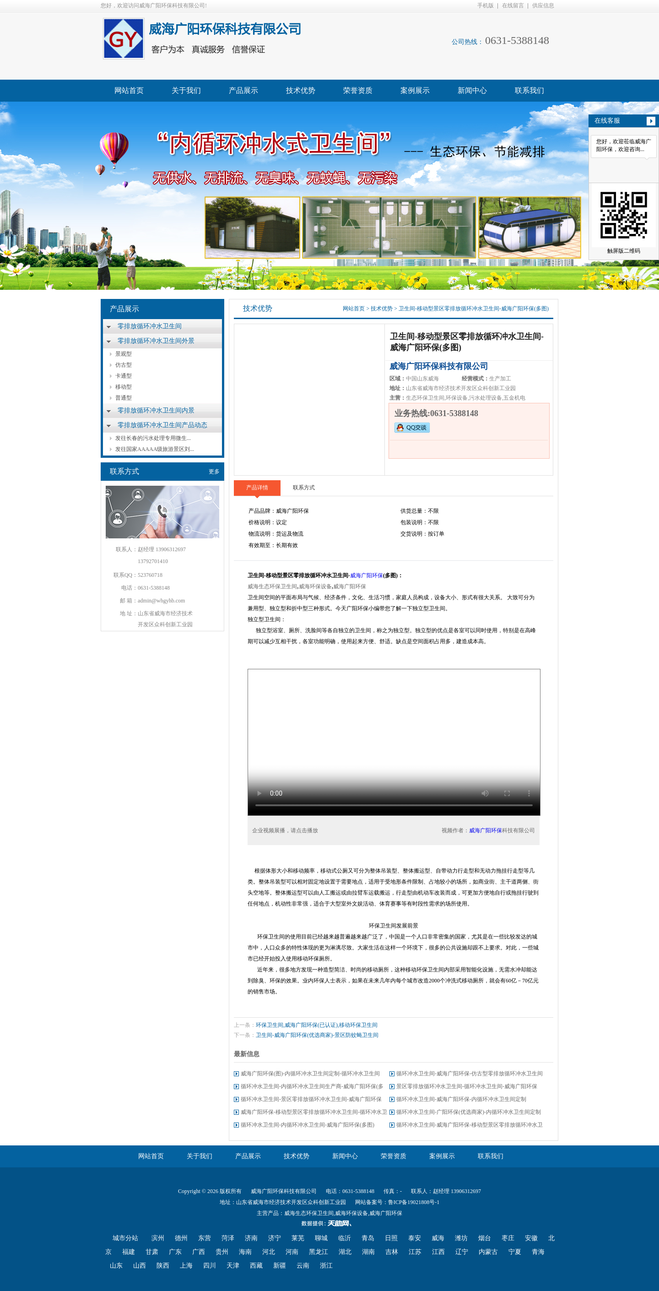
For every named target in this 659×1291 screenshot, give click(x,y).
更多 (214, 471)
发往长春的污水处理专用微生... (153, 438)
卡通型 (123, 376)
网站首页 (129, 90)
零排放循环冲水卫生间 (150, 326)
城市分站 (125, 1238)
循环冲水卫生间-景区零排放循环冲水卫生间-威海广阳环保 (311, 1099)
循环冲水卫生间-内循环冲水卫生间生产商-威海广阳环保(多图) (312, 1088)
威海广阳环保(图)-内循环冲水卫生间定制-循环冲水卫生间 (310, 1073)
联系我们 (529, 90)
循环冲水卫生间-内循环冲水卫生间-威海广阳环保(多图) (307, 1125)
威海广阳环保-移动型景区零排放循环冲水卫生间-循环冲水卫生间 (314, 1113)
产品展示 (243, 90)
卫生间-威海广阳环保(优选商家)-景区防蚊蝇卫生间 (317, 1035)
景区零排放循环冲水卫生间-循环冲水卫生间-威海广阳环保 (466, 1086)
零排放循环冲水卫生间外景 (156, 340)
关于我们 (186, 90)
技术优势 (300, 90)
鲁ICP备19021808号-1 (414, 1202)
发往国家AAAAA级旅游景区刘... (154, 449)
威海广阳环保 (366, 575)
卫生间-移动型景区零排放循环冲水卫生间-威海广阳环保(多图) (474, 308)
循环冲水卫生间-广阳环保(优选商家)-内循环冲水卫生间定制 (468, 1112)
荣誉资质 (358, 90)
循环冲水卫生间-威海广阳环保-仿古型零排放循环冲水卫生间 (469, 1073)
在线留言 (513, 5)
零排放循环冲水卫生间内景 (156, 410)
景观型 (123, 354)
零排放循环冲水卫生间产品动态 (162, 425)
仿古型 (123, 365)
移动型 (123, 387)
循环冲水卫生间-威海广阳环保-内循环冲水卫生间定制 (461, 1099)
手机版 (485, 5)
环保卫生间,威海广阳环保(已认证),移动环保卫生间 (317, 1025)
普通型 (123, 398)
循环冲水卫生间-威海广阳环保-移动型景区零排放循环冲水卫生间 (469, 1126)
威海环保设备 (315, 586)
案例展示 (415, 90)
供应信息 (543, 5)
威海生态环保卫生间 (272, 586)
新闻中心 (472, 90)
